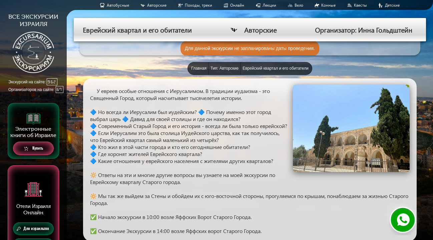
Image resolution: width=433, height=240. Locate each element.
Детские (392, 5)
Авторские (156, 5)
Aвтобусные (118, 5)
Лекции (269, 5)
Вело (299, 5)
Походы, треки (198, 5)
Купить (33, 148)
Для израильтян (33, 228)
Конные (328, 5)
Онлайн (237, 5)
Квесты (360, 5)
